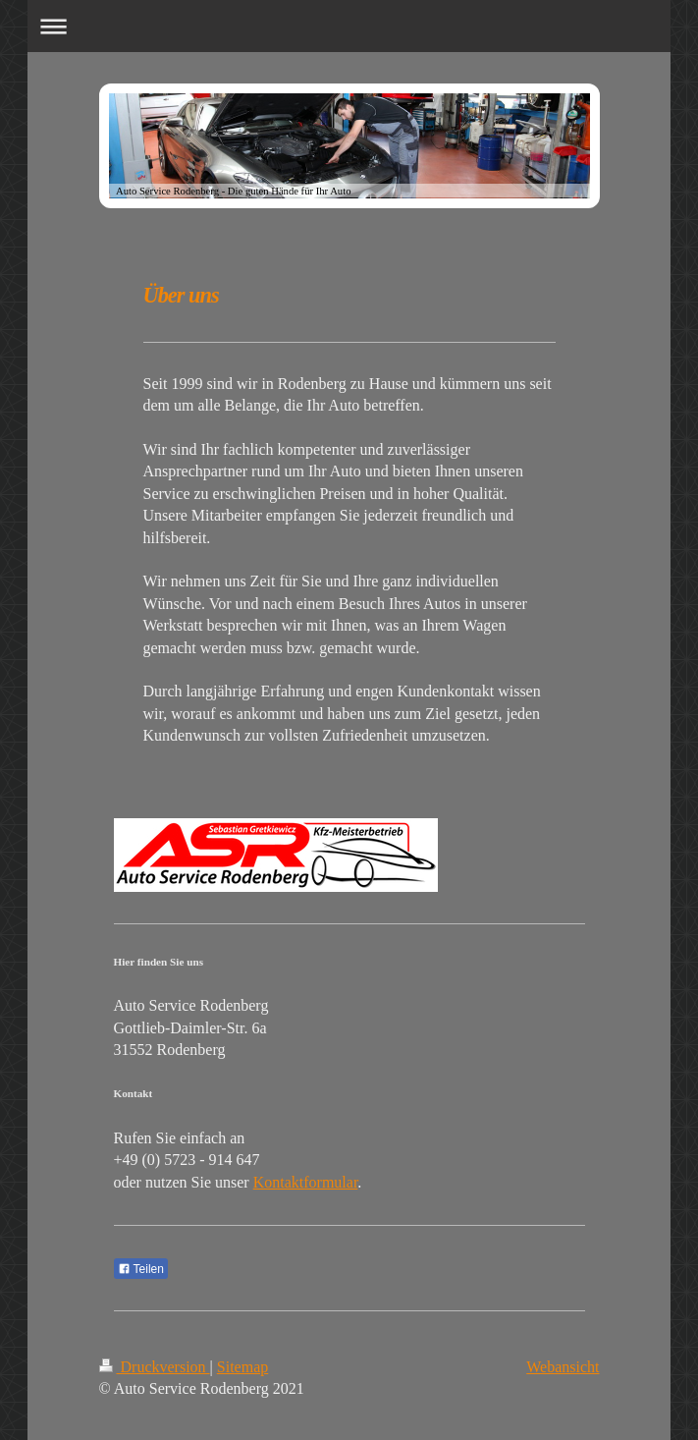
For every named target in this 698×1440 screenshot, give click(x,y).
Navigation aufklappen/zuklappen (348, 26)
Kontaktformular (305, 1182)
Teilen (141, 1269)
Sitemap (242, 1366)
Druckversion (154, 1366)
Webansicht (562, 1366)
